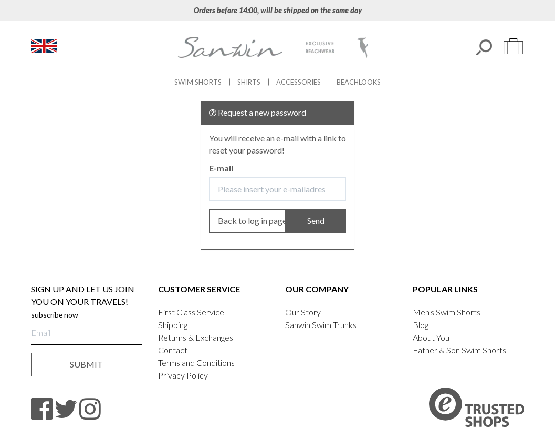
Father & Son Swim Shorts (459, 350)
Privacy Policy (183, 375)
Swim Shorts (198, 82)
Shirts (248, 82)
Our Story (303, 312)
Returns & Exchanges (195, 337)
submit (86, 364)
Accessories (298, 82)
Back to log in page (252, 221)
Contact (172, 350)
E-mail (221, 168)
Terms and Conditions (196, 363)
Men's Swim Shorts (446, 312)
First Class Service (191, 312)
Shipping (172, 325)
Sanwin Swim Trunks (321, 325)
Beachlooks (359, 82)
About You (431, 337)
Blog (420, 325)
